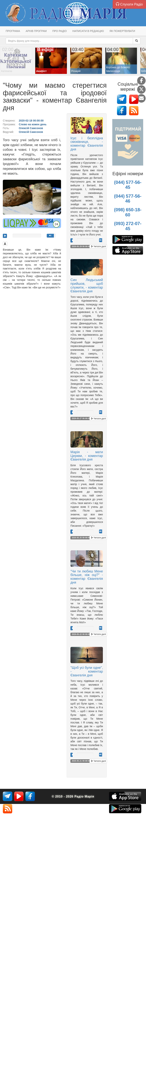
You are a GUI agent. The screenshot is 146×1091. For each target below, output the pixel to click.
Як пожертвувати (122, 31)
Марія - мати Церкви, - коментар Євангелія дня (86, 455)
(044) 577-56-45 (127, 185)
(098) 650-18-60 (127, 212)
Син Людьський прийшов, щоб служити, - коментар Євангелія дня (86, 285)
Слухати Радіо (129, 4)
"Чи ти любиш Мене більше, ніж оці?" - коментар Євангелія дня (86, 576)
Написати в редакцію (88, 31)
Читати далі (98, 246)
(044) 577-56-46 (127, 199)
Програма (13, 31)
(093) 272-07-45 (127, 226)
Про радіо (59, 31)
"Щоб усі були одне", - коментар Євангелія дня (86, 671)
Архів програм (36, 31)
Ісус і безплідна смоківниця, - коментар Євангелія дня (86, 143)
